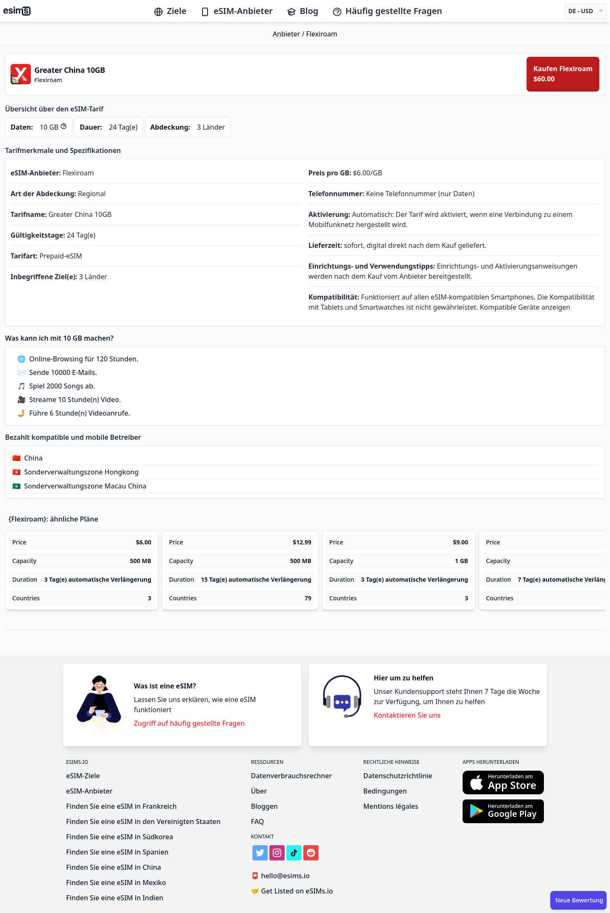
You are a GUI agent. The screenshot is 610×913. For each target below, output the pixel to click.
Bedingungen (385, 791)
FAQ (257, 821)
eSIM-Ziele (83, 775)
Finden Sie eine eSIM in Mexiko (116, 882)
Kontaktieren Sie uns (407, 715)
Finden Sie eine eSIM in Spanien (117, 852)
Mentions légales (391, 806)
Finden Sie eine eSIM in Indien (115, 897)
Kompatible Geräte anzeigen (525, 307)
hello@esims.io (282, 876)
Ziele (169, 11)
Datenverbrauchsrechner (291, 775)
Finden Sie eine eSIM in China (113, 867)
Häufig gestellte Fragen (387, 11)
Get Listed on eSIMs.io (292, 891)
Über (259, 791)
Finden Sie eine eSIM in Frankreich (121, 806)
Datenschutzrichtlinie (398, 775)
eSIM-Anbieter (236, 11)
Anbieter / (289, 34)
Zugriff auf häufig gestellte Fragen (189, 723)
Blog (302, 11)
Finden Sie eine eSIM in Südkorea (119, 836)
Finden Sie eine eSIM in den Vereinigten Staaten (143, 821)
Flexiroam (322, 34)
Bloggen (264, 806)
